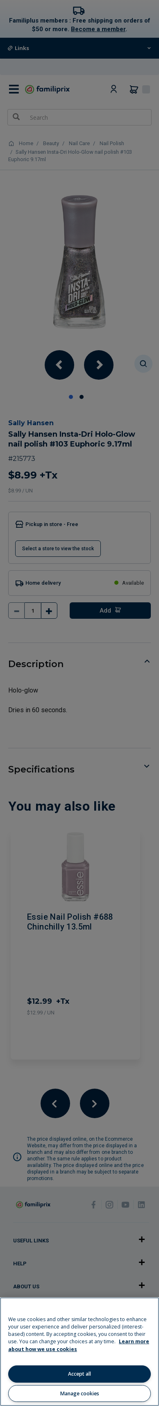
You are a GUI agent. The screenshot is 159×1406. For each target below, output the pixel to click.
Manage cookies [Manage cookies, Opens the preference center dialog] (79, 1393)
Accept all (79, 1373)
